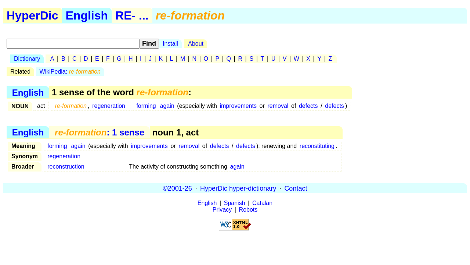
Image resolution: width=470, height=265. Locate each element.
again (167, 106)
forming (146, 106)
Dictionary (27, 59)
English (87, 15)
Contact (295, 188)
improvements (238, 106)
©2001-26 (177, 188)
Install (170, 43)
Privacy (222, 209)
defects (308, 106)
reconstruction (65, 166)
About (195, 43)
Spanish (234, 203)
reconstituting (317, 146)
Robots (248, 209)
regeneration (108, 106)
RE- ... (132, 15)
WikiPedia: (70, 71)
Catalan (262, 203)
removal (277, 106)
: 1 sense (99, 132)
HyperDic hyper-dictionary (238, 188)
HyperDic (32, 15)
